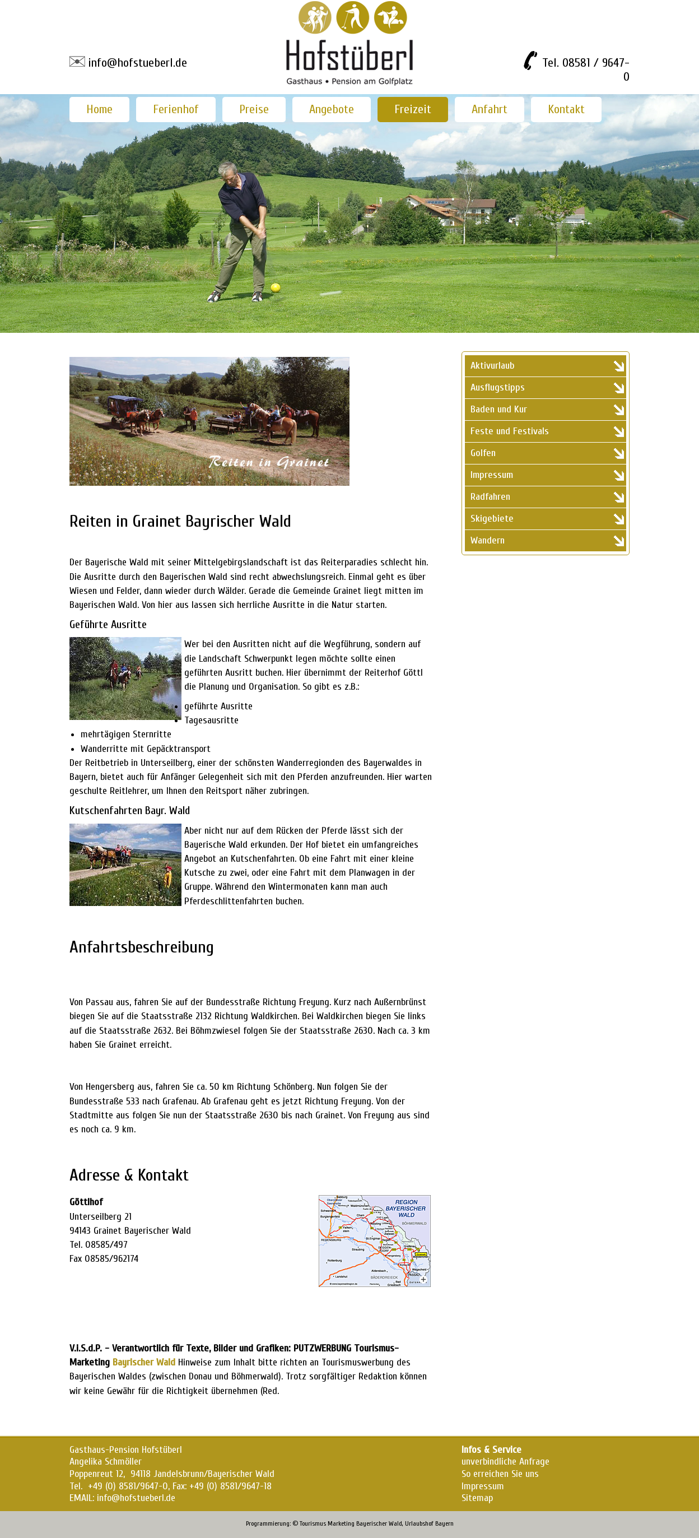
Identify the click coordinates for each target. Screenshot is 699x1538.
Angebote (331, 109)
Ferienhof (176, 109)
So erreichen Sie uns (500, 1474)
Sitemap (477, 1498)
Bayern (444, 1523)
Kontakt (566, 109)
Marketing (341, 1523)
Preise (254, 109)
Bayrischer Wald (144, 1362)
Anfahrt (489, 109)
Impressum (483, 1486)
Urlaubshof (419, 1523)
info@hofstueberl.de (137, 62)
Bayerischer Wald (379, 1523)
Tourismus (313, 1523)
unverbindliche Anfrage (505, 1461)
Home (99, 109)
